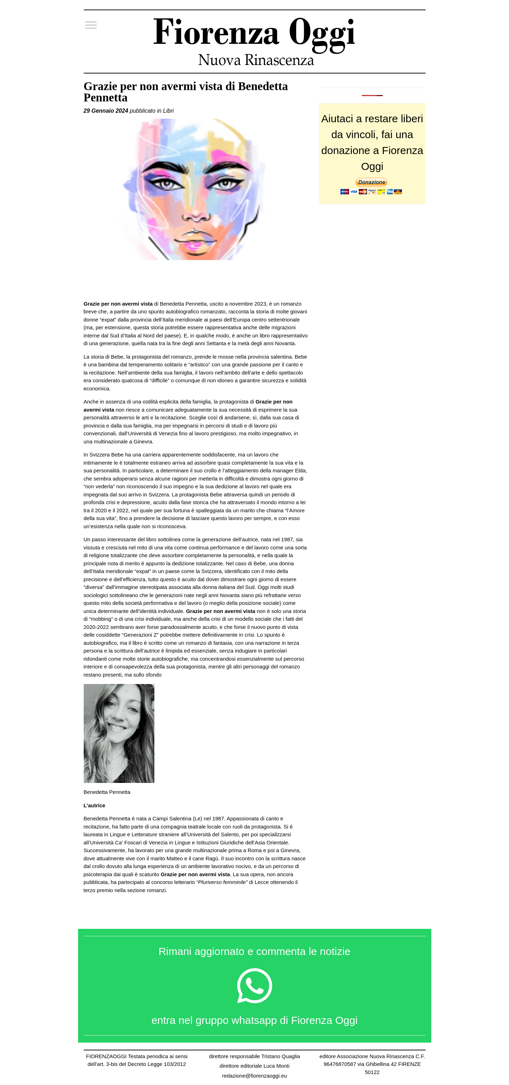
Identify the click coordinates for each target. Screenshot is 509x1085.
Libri (168, 111)
